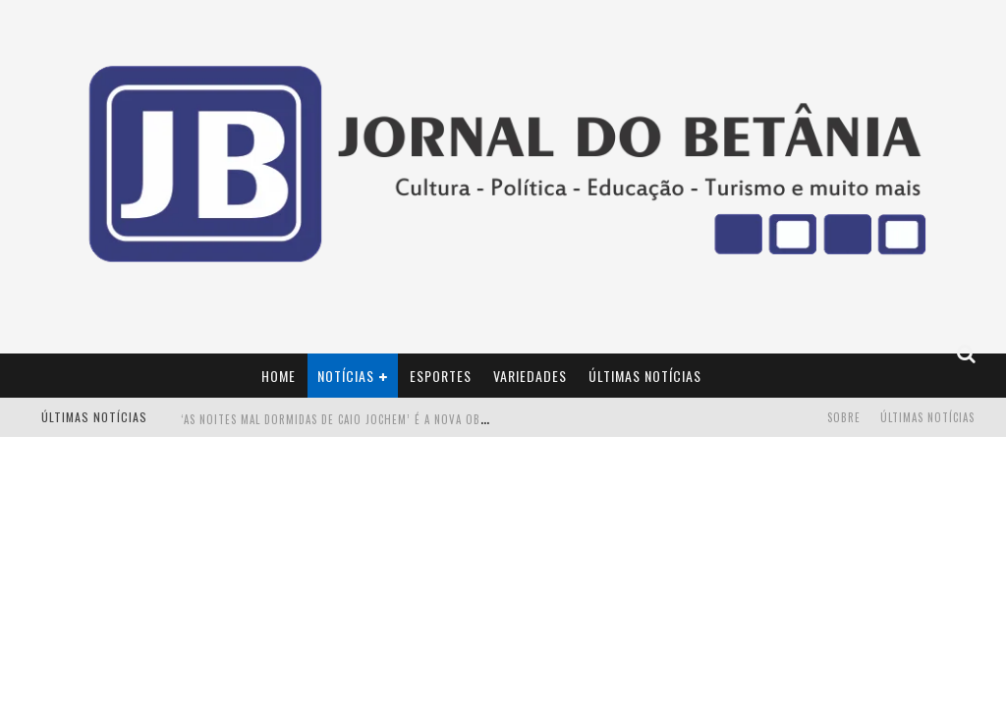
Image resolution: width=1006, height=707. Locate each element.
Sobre (844, 417)
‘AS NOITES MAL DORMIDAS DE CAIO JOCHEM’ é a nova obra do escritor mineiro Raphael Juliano (444, 419)
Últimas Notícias (644, 375)
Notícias (345, 375)
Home (278, 375)
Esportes (441, 375)
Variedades (530, 375)
